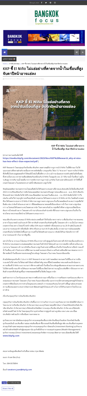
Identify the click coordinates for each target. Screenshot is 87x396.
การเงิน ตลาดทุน (14, 64)
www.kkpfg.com (11, 335)
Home (5, 64)
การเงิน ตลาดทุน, (38, 79)
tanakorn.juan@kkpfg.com (19, 369)
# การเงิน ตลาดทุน (14, 383)
